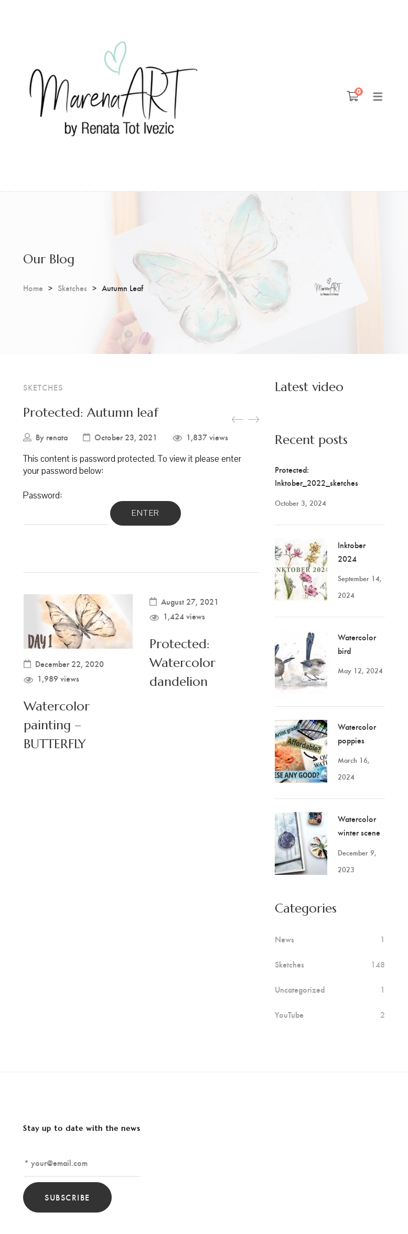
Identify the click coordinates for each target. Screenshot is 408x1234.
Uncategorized (300, 989)
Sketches (72, 287)
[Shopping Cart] (353, 95)
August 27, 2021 (190, 601)
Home (33, 287)
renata (57, 437)
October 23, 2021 (125, 437)
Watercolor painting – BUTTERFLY (57, 725)
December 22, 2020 (69, 664)
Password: (65, 507)
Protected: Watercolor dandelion (182, 663)
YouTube (289, 1014)
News (284, 939)
